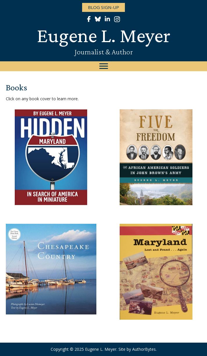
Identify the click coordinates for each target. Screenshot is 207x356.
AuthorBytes (144, 349)
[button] (103, 7)
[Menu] (103, 66)
